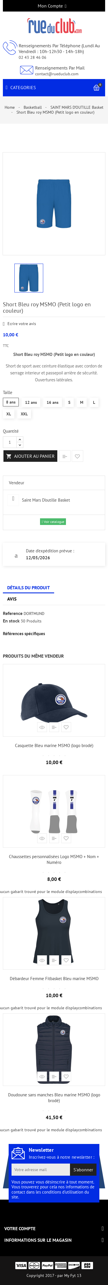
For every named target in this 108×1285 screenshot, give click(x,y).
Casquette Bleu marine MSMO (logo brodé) (54, 745)
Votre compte (19, 1228)
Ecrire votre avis (19, 324)
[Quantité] (10, 442)
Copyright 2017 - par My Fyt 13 (54, 1275)
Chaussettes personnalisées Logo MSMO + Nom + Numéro (54, 859)
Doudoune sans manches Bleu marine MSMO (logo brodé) (54, 1097)
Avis (11, 599)
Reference (12, 613)
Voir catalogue (53, 521)
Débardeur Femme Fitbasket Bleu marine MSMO (54, 978)
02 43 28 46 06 (32, 57)
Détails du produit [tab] (28, 587)
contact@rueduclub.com (56, 73)
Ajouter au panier (30, 456)
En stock (11, 621)
